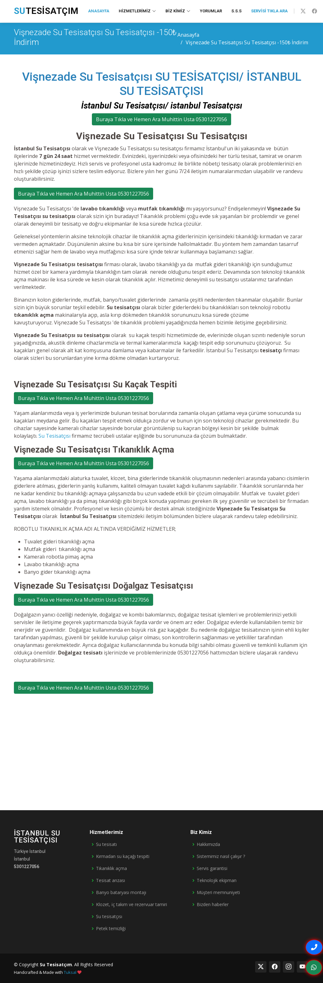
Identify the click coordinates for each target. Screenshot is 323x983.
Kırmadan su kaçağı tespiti (122, 856)
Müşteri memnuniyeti (218, 892)
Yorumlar (211, 11)
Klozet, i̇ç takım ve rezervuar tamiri (131, 904)
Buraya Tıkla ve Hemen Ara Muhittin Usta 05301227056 (161, 119)
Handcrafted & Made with (47, 972)
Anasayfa (98, 11)
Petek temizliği (111, 928)
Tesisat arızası (110, 880)
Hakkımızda (208, 844)
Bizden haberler (213, 904)
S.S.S (236, 11)
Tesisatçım (46, 11)
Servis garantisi (212, 868)
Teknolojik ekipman (216, 880)
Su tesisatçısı (109, 916)
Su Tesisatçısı (54, 435)
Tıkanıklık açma (111, 868)
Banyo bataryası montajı (121, 892)
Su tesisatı (106, 844)
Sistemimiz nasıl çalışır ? (221, 856)
